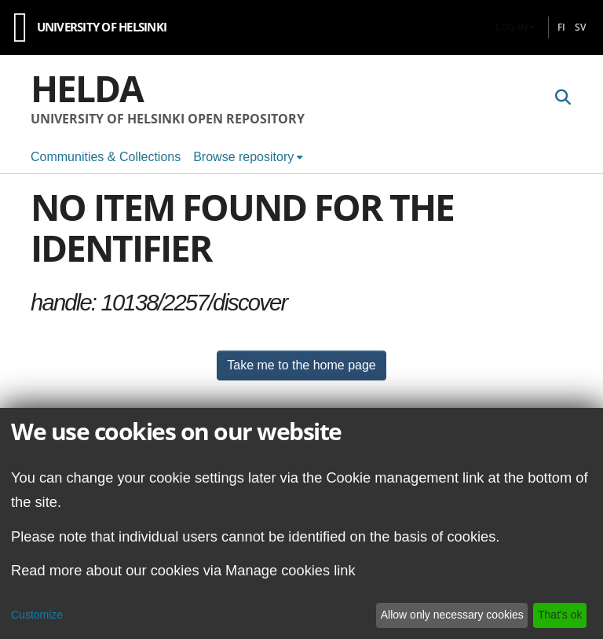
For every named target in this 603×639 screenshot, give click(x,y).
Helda (87, 88)
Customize (37, 614)
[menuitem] (248, 157)
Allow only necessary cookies (452, 614)
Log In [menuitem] (511, 27)
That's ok (560, 614)
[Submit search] (562, 98)
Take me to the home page (301, 365)
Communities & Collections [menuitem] (106, 156)
